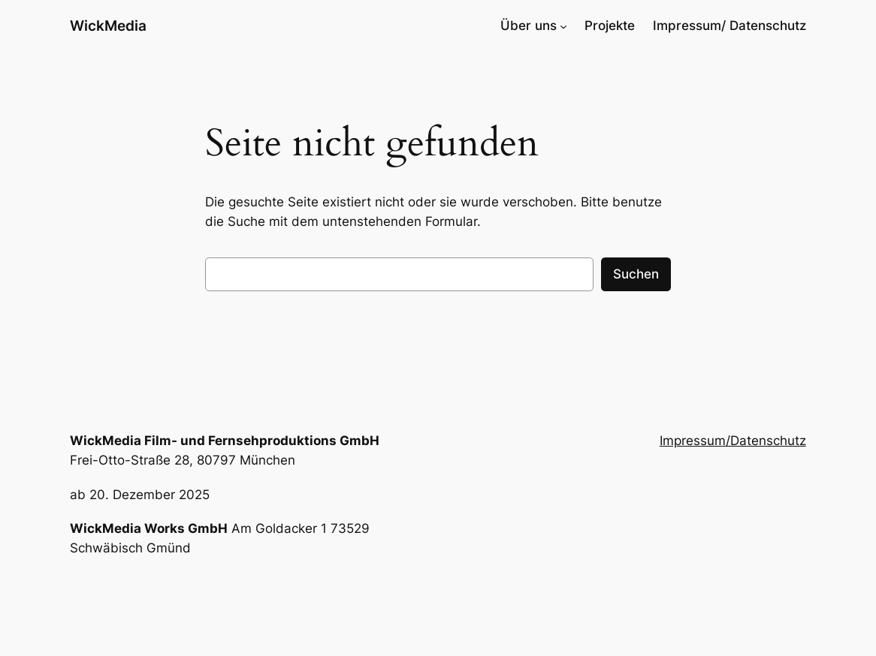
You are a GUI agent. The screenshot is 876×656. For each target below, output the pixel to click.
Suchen (636, 273)
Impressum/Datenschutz (733, 440)
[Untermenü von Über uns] (563, 25)
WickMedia (108, 25)
